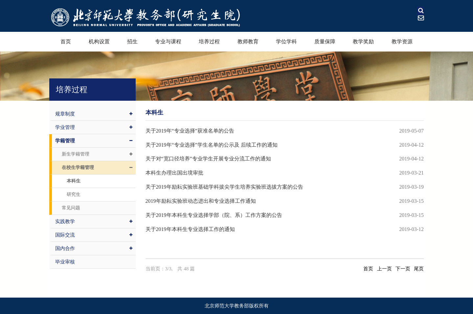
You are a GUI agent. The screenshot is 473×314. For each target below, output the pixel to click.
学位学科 (286, 41)
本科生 (73, 180)
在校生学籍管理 (97, 167)
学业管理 (93, 127)
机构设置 (99, 41)
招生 (132, 41)
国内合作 (93, 248)
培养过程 (209, 41)
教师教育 (248, 41)
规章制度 (93, 113)
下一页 (402, 268)
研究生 (73, 194)
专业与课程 (168, 41)
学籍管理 (93, 140)
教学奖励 (363, 41)
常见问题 (71, 207)
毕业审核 (65, 261)
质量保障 (324, 41)
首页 (65, 41)
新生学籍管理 (97, 154)
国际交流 (93, 234)
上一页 (384, 268)
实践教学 (93, 221)
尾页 (419, 268)
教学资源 (402, 41)
